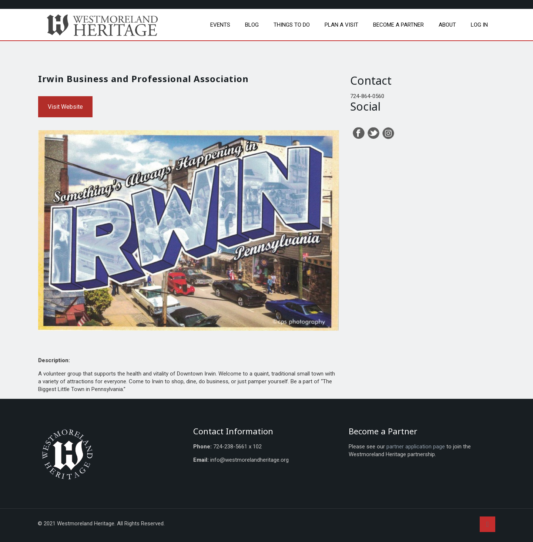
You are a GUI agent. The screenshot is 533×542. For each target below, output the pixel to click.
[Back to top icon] (487, 524)
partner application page (415, 446)
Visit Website (65, 106)
